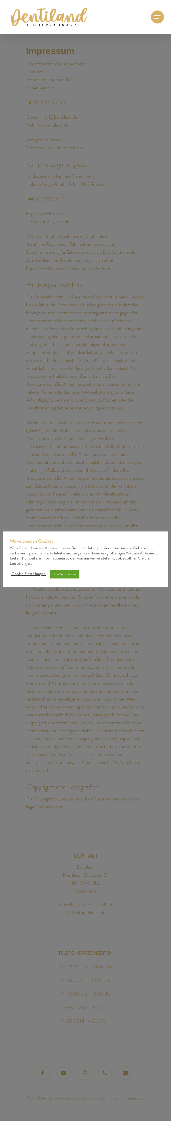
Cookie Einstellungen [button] (28, 573)
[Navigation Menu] (157, 17)
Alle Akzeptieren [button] (64, 574)
